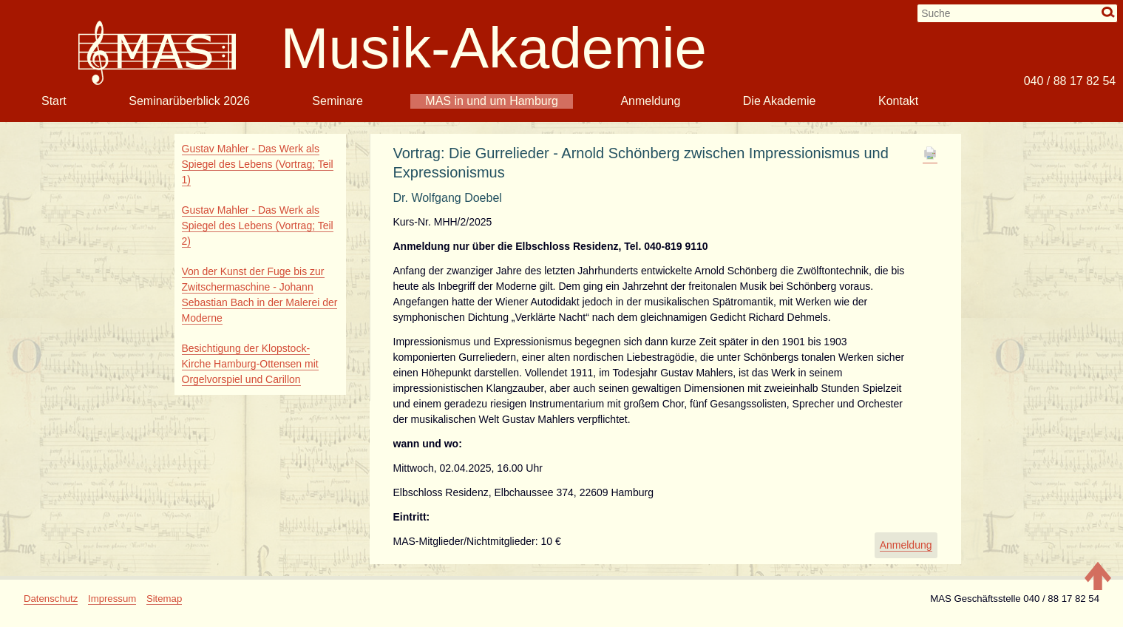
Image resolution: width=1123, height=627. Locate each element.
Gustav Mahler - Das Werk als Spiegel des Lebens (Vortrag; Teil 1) (257, 164)
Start (54, 101)
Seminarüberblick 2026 (189, 101)
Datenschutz (51, 598)
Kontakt (898, 101)
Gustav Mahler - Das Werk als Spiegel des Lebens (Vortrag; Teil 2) (257, 225)
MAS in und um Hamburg (491, 101)
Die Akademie (779, 101)
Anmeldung (650, 101)
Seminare (337, 101)
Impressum (112, 598)
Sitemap (164, 598)
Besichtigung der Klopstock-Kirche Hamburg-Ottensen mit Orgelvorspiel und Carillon (250, 363)
